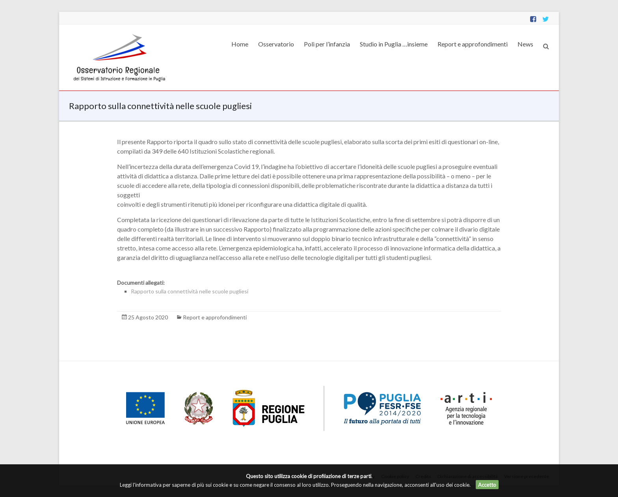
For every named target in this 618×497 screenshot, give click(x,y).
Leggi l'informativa (141, 485)
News (525, 44)
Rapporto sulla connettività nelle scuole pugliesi (189, 291)
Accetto (487, 485)
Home (239, 44)
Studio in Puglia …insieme (394, 44)
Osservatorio (276, 44)
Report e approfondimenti (472, 44)
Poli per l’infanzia (327, 44)
